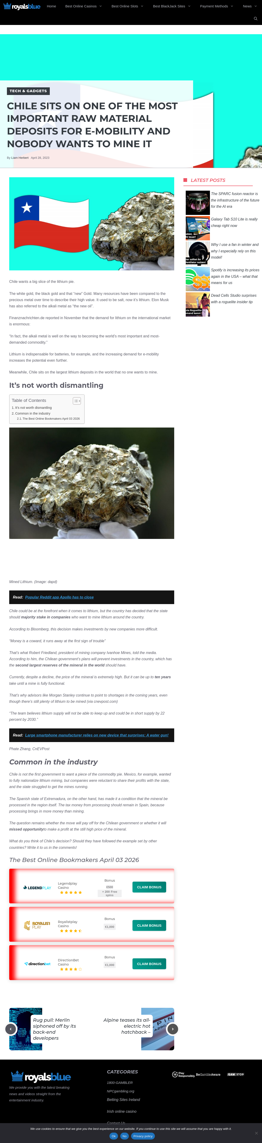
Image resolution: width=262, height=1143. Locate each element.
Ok (114, 1136)
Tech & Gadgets (28, 91)
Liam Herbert (20, 157)
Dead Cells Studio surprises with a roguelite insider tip (221, 304)
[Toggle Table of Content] (74, 401)
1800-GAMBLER (120, 1083)
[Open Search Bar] (255, 18)
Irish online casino (121, 1111)
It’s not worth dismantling (33, 408)
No (125, 1136)
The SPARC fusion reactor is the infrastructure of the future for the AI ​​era (222, 203)
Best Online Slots (130, 6)
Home (51, 6)
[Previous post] (11, 1029)
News (252, 6)
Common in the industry (32, 413)
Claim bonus (149, 887)
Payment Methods (219, 6)
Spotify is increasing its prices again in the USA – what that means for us (222, 279)
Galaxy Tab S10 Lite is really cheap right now (222, 228)
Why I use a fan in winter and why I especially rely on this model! (222, 253)
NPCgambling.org (120, 1091)
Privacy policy (143, 1136)
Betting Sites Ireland (123, 1100)
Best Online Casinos (86, 6)
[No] (256, 1133)
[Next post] (173, 1029)
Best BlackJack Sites (174, 6)
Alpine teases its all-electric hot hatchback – (126, 1026)
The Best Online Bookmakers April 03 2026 (51, 418)
